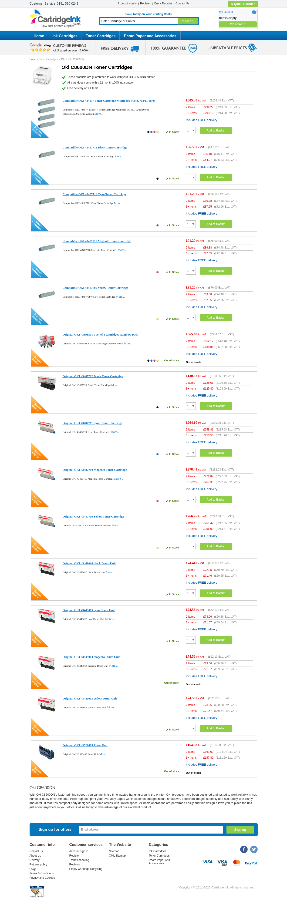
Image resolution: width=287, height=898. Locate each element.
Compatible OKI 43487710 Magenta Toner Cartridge (97, 241)
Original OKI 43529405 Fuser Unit (85, 745)
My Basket (226, 11)
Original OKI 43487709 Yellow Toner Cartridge (93, 516)
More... (98, 113)
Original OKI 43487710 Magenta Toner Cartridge (95, 469)
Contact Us (182, 3)
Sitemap (114, 851)
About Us (35, 855)
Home (39, 36)
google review (60, 47)
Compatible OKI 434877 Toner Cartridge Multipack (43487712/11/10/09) (110, 100)
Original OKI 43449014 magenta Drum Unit (91, 657)
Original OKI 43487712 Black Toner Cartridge (93, 376)
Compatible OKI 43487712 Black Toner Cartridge (95, 147)
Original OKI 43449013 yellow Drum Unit (90, 698)
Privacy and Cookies (42, 877)
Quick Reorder (242, 4)
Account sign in (127, 3)
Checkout (238, 24)
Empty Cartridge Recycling (85, 869)
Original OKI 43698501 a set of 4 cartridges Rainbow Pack (100, 334)
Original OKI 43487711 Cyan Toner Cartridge (92, 423)
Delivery (35, 860)
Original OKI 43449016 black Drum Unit (89, 563)
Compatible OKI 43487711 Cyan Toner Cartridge (95, 194)
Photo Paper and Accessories (150, 36)
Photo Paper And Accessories (159, 861)
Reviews (74, 864)
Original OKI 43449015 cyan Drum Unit (89, 610)
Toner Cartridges (101, 36)
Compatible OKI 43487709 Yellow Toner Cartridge (95, 287)
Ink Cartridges (65, 36)
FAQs (33, 869)
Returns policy (38, 864)
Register (145, 3)
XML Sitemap (117, 855)
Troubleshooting (79, 860)
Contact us (36, 851)
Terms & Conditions (42, 873)
